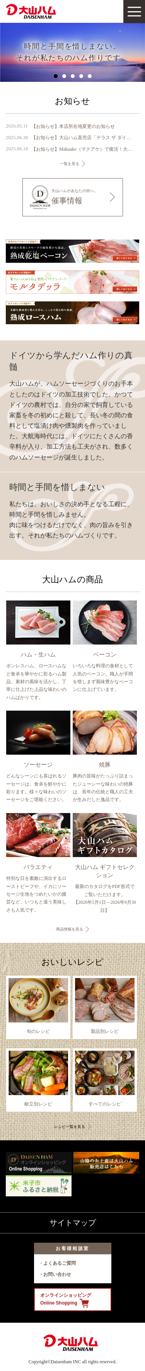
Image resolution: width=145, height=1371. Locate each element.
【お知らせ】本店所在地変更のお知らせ (73, 126)
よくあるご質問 (59, 1263)
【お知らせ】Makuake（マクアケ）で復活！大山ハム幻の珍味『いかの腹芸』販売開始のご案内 (81, 149)
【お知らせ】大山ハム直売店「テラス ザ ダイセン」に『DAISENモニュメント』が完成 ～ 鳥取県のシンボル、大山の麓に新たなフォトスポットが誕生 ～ (81, 137)
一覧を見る (69, 164)
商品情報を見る (69, 929)
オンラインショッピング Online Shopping (65, 1300)
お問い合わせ (57, 1274)
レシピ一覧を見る (69, 1126)
